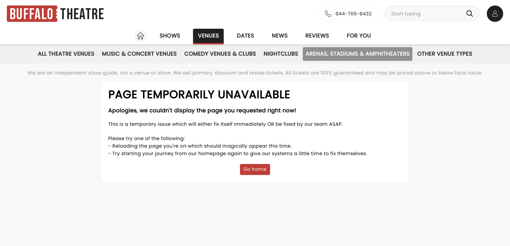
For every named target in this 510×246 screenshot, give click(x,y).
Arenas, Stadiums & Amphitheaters (358, 54)
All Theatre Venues (66, 54)
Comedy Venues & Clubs (220, 54)
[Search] (471, 13)
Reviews (317, 36)
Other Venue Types (444, 54)
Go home (255, 169)
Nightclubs (281, 54)
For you (359, 36)
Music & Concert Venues (139, 54)
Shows (169, 36)
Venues (208, 36)
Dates (245, 36)
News (279, 36)
